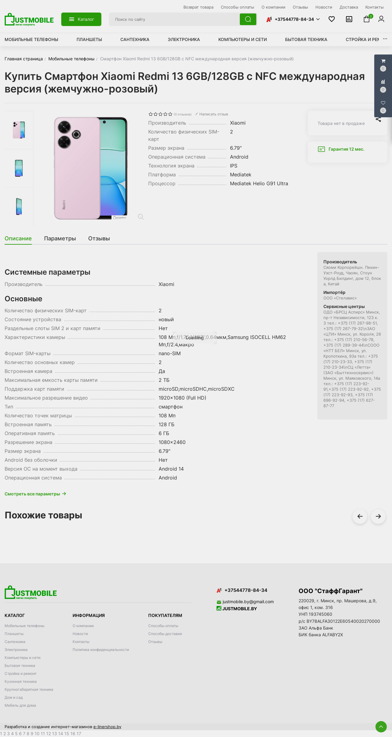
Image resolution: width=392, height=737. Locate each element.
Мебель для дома (20, 705)
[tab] (21, 238)
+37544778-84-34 (294, 19)
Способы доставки (165, 633)
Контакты (81, 641)
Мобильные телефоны (31, 39)
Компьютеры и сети (242, 39)
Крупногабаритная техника (29, 689)
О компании (83, 625)
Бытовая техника (306, 39)
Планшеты (89, 39)
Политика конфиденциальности (101, 649)
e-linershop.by (107, 726)
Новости (80, 633)
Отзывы (155, 641)
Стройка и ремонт (368, 39)
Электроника (184, 39)
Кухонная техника (21, 681)
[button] (292, 19)
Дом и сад (14, 697)
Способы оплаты (163, 625)
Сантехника (134, 39)
